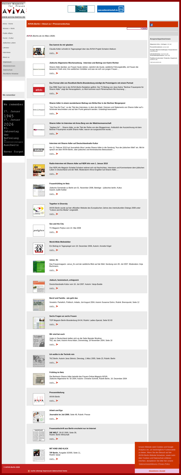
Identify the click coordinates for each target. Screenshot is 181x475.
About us (5, 57)
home (65, 471)
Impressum (7, 62)
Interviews (6, 52)
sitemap (39, 471)
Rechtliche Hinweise (10, 74)
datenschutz (57, 471)
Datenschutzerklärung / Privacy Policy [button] (154, 464)
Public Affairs (7, 33)
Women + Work (8, 28)
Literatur (5, 48)
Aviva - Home (7, 24)
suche (33, 471)
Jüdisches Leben (9, 43)
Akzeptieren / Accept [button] (157, 471)
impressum (47, 471)
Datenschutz (8, 70)
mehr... (52, 53)
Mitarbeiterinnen (9, 66)
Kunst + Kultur (8, 38)
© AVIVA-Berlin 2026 (12, 467)
